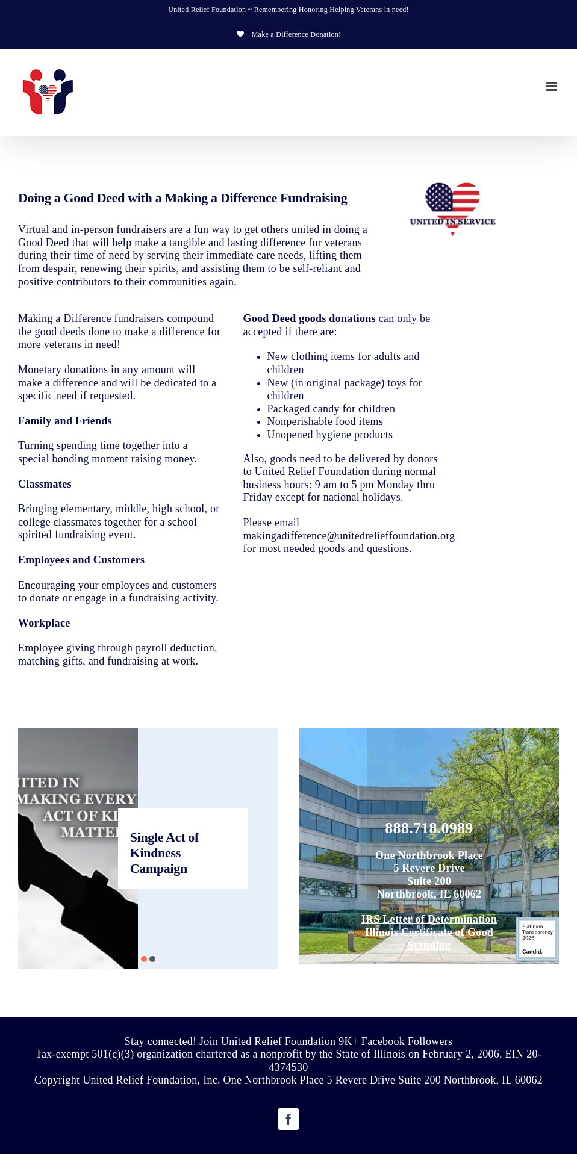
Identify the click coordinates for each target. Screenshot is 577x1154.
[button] (144, 959)
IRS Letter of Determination (429, 919)
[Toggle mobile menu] (552, 86)
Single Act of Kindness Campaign (164, 852)
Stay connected (159, 1041)
